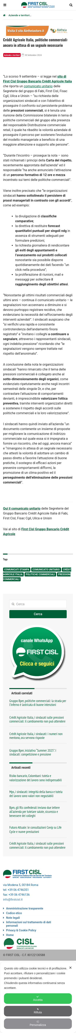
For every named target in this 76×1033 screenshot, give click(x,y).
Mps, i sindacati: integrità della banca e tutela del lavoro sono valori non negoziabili (35, 794)
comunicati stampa (16, 569)
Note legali (13, 917)
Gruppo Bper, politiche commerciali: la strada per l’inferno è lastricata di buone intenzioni (37, 703)
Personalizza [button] (38, 1023)
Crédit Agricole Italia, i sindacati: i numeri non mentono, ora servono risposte (36, 736)
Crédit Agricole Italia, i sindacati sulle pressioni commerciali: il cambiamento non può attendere (37, 719)
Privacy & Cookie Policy (21, 930)
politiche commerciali (40, 574)
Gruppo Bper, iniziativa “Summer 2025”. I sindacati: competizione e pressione (32, 752)
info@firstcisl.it (13, 899)
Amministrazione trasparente (24, 908)
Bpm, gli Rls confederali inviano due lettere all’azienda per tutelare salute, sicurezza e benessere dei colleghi (34, 811)
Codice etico (14, 913)
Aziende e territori (19, 15)
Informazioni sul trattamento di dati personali (28, 924)
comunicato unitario (38, 86)
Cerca (38, 614)
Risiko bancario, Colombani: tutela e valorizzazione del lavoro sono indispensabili (35, 778)
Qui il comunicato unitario (21, 508)
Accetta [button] (38, 998)
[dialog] (38, 997)
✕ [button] (70, 968)
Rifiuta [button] (38, 1011)
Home (10, 935)
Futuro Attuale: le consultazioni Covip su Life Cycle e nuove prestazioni (35, 829)
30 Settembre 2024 (32, 55)
